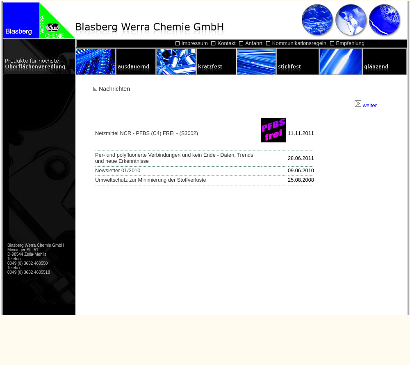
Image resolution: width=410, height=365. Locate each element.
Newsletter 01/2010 (117, 170)
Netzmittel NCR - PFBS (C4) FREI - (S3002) (146, 133)
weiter (365, 105)
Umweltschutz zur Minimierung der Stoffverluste (150, 180)
